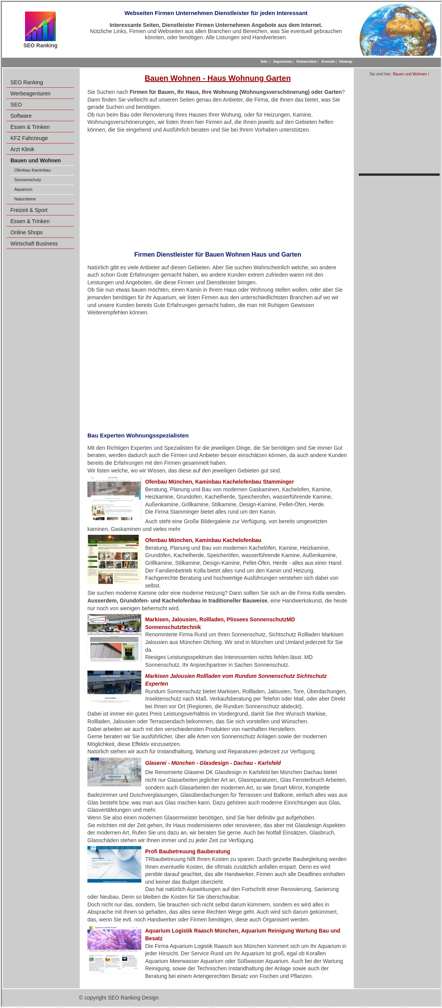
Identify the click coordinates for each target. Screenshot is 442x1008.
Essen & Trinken (30, 127)
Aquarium (23, 189)
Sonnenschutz (27, 179)
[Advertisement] (217, 190)
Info (264, 61)
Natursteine (25, 199)
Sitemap (345, 61)
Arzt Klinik (22, 149)
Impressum (282, 61)
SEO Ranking (26, 82)
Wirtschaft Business (34, 243)
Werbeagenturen (30, 93)
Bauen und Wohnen (410, 74)
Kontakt (328, 61)
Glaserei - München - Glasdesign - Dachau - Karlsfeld (213, 763)
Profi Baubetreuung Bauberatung (187, 851)
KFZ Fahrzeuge (29, 138)
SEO (16, 105)
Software (21, 116)
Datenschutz (306, 61)
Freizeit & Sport (28, 210)
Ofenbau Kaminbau (32, 170)
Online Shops (26, 232)
